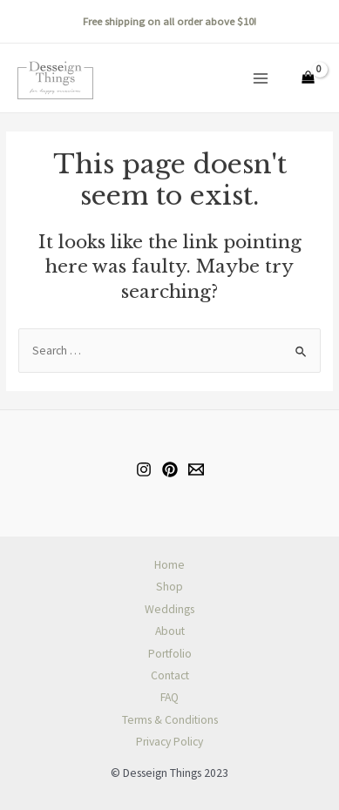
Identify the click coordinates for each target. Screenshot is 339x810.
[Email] (196, 469)
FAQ (169, 697)
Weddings (169, 609)
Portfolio (170, 653)
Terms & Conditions (170, 719)
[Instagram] (144, 469)
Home (169, 564)
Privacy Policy (169, 741)
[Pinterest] (170, 469)
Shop (169, 586)
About (170, 631)
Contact (170, 675)
